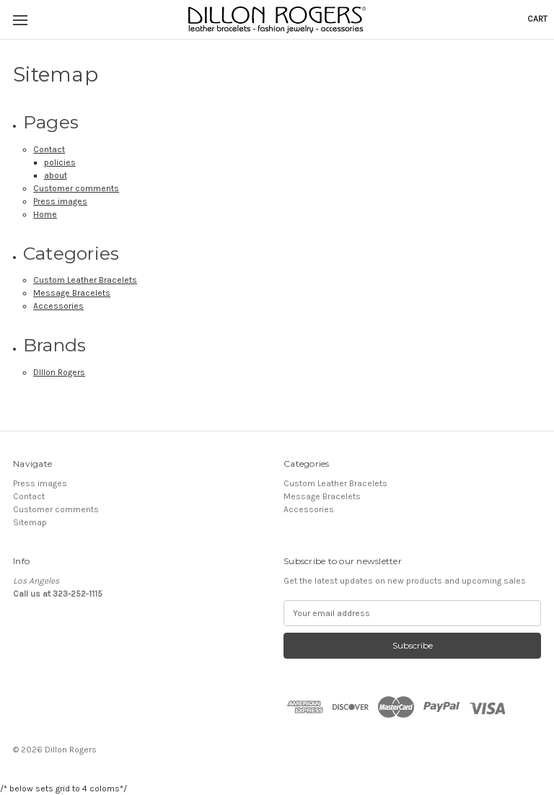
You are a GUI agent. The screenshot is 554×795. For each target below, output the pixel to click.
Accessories (58, 306)
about (55, 175)
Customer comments (76, 188)
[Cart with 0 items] (537, 19)
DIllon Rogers (59, 372)
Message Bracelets (71, 293)
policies (60, 162)
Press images (60, 201)
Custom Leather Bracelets (85, 280)
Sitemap (30, 522)
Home (45, 214)
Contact (49, 149)
